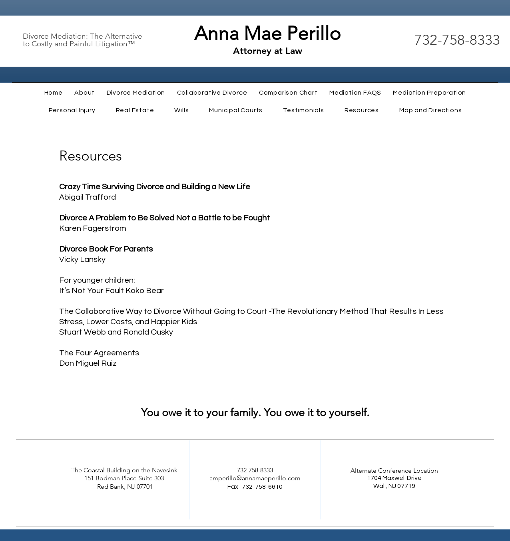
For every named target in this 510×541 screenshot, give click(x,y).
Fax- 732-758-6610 (255, 487)
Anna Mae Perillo (267, 33)
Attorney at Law (267, 50)
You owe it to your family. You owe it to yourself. (255, 412)
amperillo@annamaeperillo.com (255, 478)
